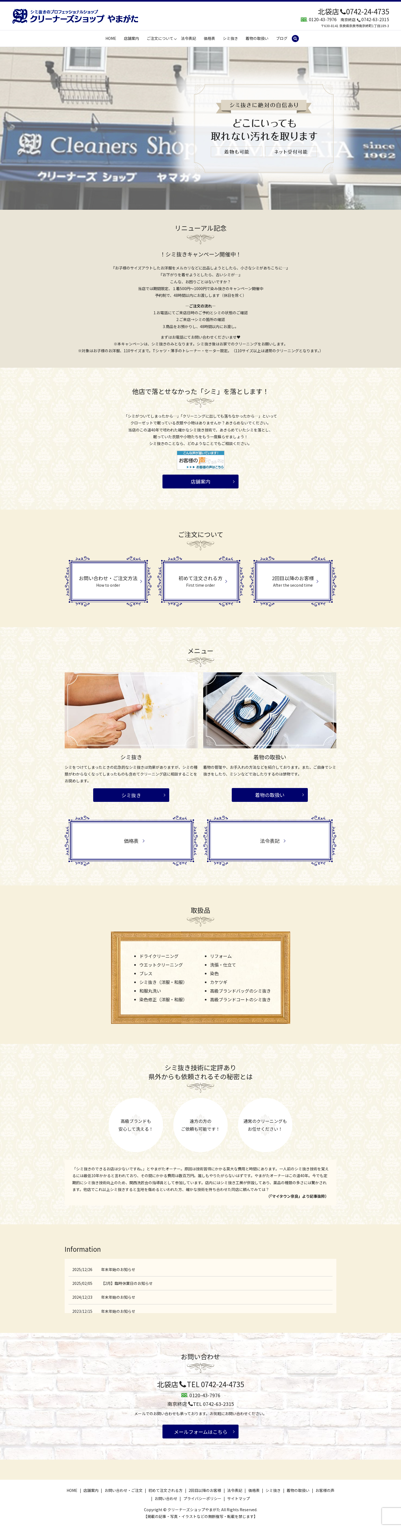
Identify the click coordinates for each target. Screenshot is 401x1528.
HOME (110, 38)
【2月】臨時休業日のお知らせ (127, 1283)
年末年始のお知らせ (118, 1269)
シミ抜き (230, 38)
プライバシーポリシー (202, 1498)
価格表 (209, 38)
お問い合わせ (166, 1498)
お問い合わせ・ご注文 (124, 1490)
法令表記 (188, 38)
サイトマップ (238, 1498)
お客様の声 (324, 1490)
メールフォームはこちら (200, 1431)
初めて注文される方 (165, 1490)
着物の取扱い (257, 38)
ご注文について (160, 38)
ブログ (281, 38)
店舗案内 (131, 38)
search (297, 38)
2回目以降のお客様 (205, 1490)
